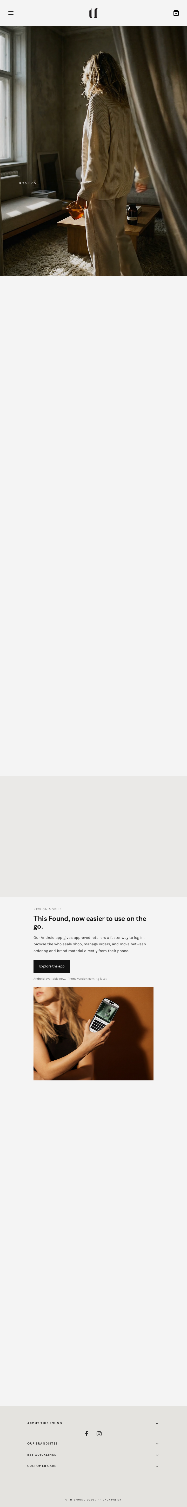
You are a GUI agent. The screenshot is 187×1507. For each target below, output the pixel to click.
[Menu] (11, 13)
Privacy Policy (110, 1499)
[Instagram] (99, 1434)
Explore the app (51, 966)
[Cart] (176, 13)
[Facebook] (87, 1434)
